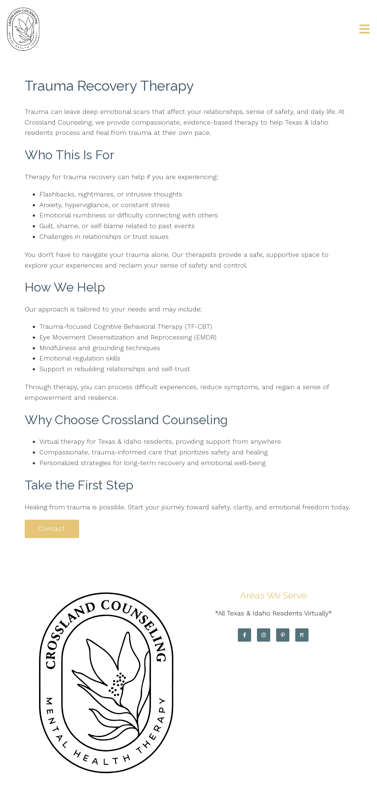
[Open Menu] (364, 29)
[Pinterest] (282, 635)
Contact (52, 528)
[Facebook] (244, 635)
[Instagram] (263, 635)
